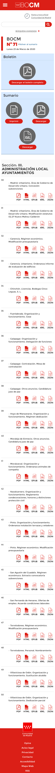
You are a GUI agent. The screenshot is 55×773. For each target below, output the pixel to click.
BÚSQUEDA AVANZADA (26, 31)
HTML (26, 199)
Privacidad (27, 752)
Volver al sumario (28, 44)
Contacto (27, 756)
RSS (27, 770)
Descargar (41, 121)
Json (50, 199)
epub (34, 199)
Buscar (48, 25)
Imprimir (14, 121)
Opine (27, 743)
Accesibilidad (27, 761)
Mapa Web (28, 766)
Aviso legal (28, 747)
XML (42, 199)
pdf (18, 199)
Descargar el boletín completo (27, 82)
